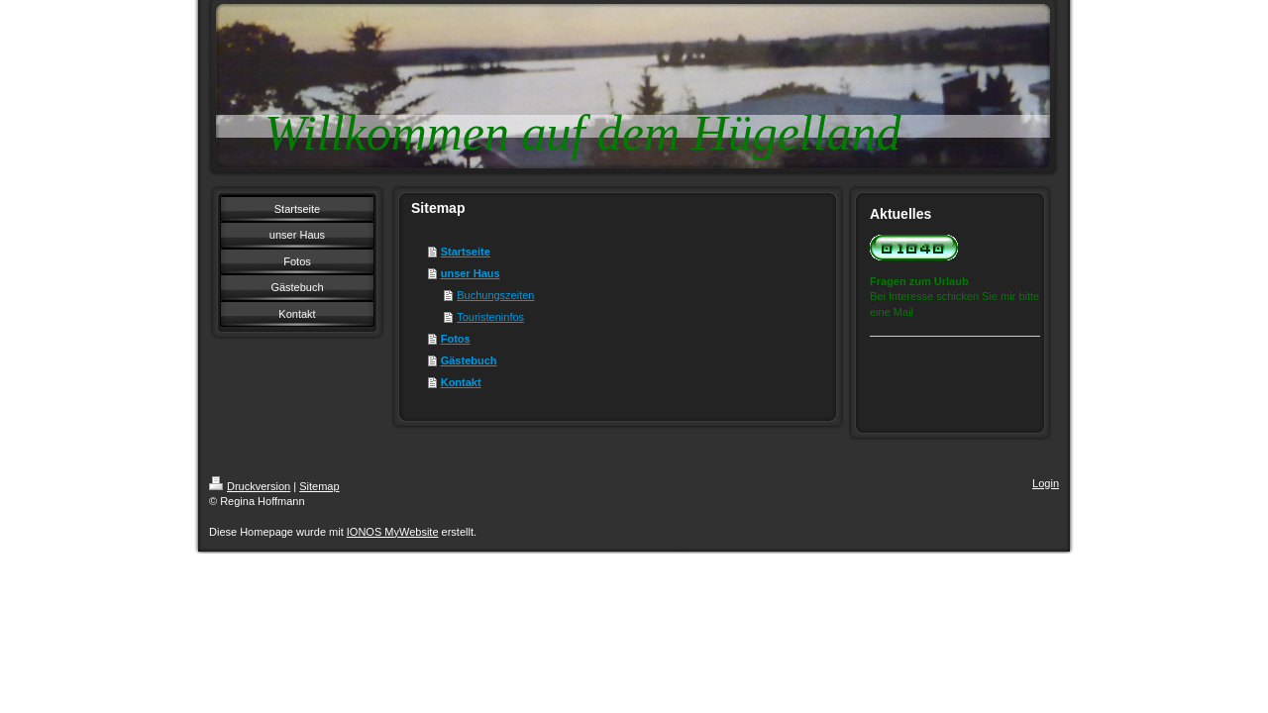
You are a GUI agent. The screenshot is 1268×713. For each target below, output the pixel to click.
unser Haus (470, 273)
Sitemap (319, 486)
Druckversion (249, 486)
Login (1045, 483)
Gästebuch (469, 360)
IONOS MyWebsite (393, 532)
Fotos (456, 339)
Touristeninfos (490, 317)
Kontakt (461, 382)
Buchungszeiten (495, 295)
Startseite (465, 251)
